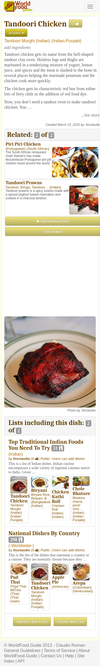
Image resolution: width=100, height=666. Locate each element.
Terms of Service (59, 650)
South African (38, 149)
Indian (43, 41)
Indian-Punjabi (66, 41)
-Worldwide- (21, 545)
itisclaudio (93, 125)
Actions (16, 33)
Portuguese (15, 149)
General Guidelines (22, 650)
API (21, 661)
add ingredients (17, 47)
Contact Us (51, 656)
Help (69, 656)
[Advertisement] (49, 286)
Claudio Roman (70, 645)
